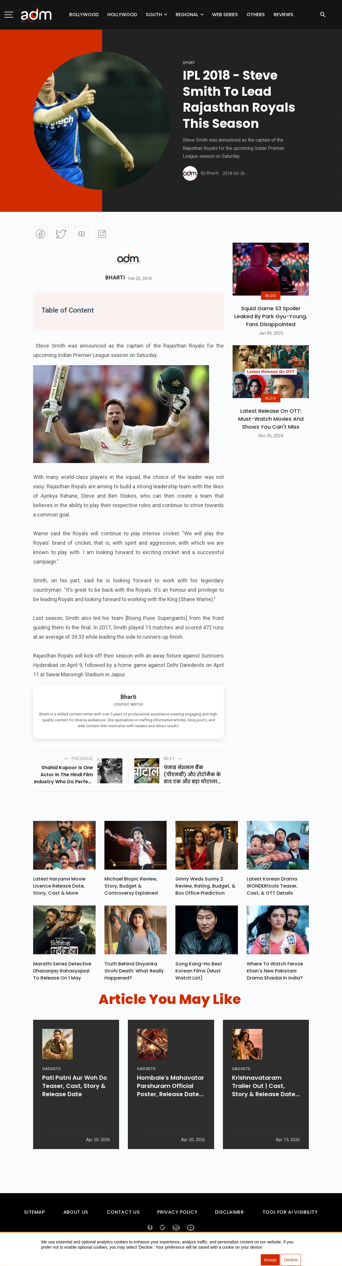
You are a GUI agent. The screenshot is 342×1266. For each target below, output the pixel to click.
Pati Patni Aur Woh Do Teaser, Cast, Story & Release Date (74, 1103)
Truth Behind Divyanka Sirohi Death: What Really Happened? (134, 973)
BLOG (270, 296)
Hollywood (122, 14)
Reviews (283, 14)
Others (256, 14)
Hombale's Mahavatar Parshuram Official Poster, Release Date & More (170, 1103)
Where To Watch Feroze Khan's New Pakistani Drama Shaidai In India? (275, 973)
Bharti (115, 277)
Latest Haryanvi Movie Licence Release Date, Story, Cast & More (59, 887)
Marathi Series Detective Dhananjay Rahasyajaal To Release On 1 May (62, 973)
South (154, 14)
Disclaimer (229, 1215)
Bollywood (84, 14)
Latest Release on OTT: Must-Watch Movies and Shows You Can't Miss (271, 418)
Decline (291, 1260)
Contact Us (123, 1215)
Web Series (225, 14)
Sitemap (34, 1215)
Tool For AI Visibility (290, 1215)
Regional (187, 14)
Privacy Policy (177, 1215)
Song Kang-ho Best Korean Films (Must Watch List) (198, 973)
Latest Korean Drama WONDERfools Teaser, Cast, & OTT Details (272, 887)
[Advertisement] (22, 121)
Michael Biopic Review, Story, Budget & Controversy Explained (131, 887)
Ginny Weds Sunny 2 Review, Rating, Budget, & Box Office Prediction (205, 887)
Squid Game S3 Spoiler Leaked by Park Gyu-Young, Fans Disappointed (270, 316)
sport (189, 63)
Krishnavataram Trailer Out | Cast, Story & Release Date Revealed (263, 1103)
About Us (75, 1215)
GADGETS (51, 1087)
